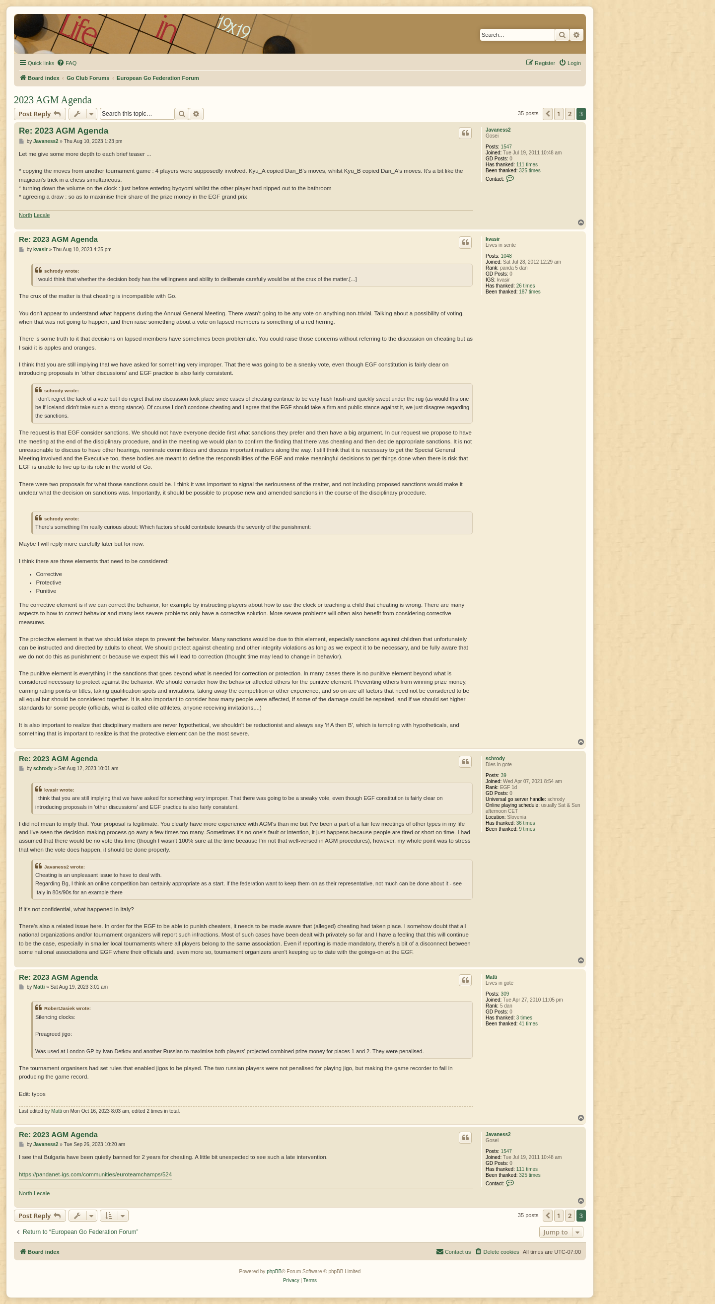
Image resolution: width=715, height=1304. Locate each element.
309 (505, 994)
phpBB (274, 1271)
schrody (495, 758)
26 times (525, 286)
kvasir (493, 239)
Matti (491, 977)
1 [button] (559, 113)
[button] (548, 114)
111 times (527, 164)
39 (503, 775)
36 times (525, 823)
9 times (527, 829)
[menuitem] (66, 63)
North (25, 215)
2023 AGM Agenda (53, 99)
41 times (528, 1023)
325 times (529, 170)
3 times (524, 1017)
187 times (529, 291)
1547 (506, 146)
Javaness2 (498, 130)
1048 (506, 256)
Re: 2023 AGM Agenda (63, 131)
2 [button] (570, 113)
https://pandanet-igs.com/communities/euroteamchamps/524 (95, 1174)
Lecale (42, 215)
